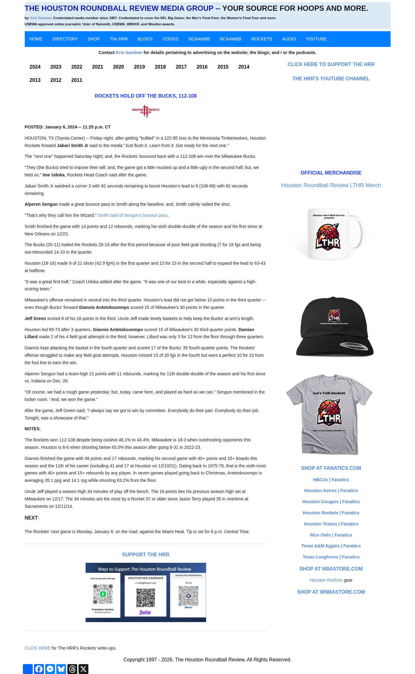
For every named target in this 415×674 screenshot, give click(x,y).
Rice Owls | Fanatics (331, 535)
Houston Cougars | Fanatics (331, 501)
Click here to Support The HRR (331, 64)
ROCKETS (261, 38)
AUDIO (289, 38)
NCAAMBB (199, 38)
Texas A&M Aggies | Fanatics (331, 545)
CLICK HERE (38, 648)
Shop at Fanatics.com (331, 468)
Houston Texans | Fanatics (331, 523)
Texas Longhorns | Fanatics (331, 556)
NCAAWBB (230, 38)
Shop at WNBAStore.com (331, 592)
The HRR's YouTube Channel (331, 78)
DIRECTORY (65, 38)
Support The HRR (145, 554)
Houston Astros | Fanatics (331, 490)
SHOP (93, 38)
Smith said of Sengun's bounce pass (132, 215)
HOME (36, 38)
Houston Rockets (326, 580)
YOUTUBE (316, 38)
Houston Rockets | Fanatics (331, 512)
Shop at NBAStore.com (331, 568)
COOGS (171, 38)
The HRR (119, 38)
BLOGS (145, 38)
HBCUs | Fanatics (331, 479)
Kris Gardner (41, 18)
